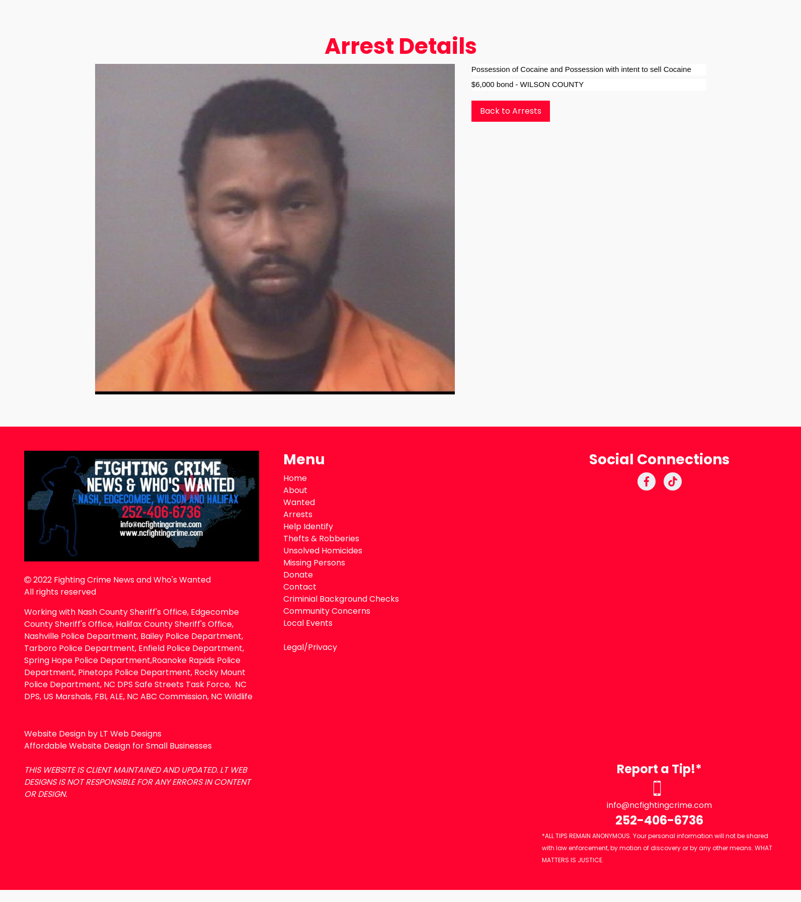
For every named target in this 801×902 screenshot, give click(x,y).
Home (295, 478)
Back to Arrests (510, 111)
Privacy (322, 647)
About (295, 490)
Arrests (297, 514)
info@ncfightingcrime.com (659, 805)
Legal (293, 647)
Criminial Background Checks (341, 599)
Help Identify (308, 526)
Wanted (299, 502)
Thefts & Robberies (321, 538)
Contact (299, 587)
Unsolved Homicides (322, 550)
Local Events (308, 623)
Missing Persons (314, 562)
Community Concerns (326, 611)
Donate (298, 575)
